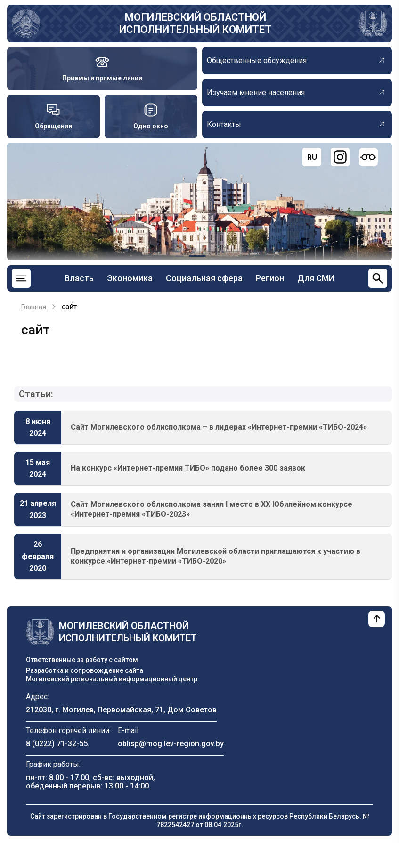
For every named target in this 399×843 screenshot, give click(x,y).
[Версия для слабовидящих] (368, 157)
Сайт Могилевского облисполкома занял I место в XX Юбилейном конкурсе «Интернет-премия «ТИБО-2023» (211, 509)
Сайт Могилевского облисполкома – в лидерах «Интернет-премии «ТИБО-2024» (219, 427)
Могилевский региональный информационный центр (111, 679)
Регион (270, 278)
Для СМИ (315, 278)
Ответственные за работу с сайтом (82, 659)
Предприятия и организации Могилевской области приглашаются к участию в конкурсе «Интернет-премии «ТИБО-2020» (215, 556)
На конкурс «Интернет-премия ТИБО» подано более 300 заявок (188, 468)
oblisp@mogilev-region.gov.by (171, 743)
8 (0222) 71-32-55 (57, 743)
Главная (33, 307)
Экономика (130, 278)
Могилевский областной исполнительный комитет (195, 23)
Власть (79, 278)
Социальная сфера (204, 278)
